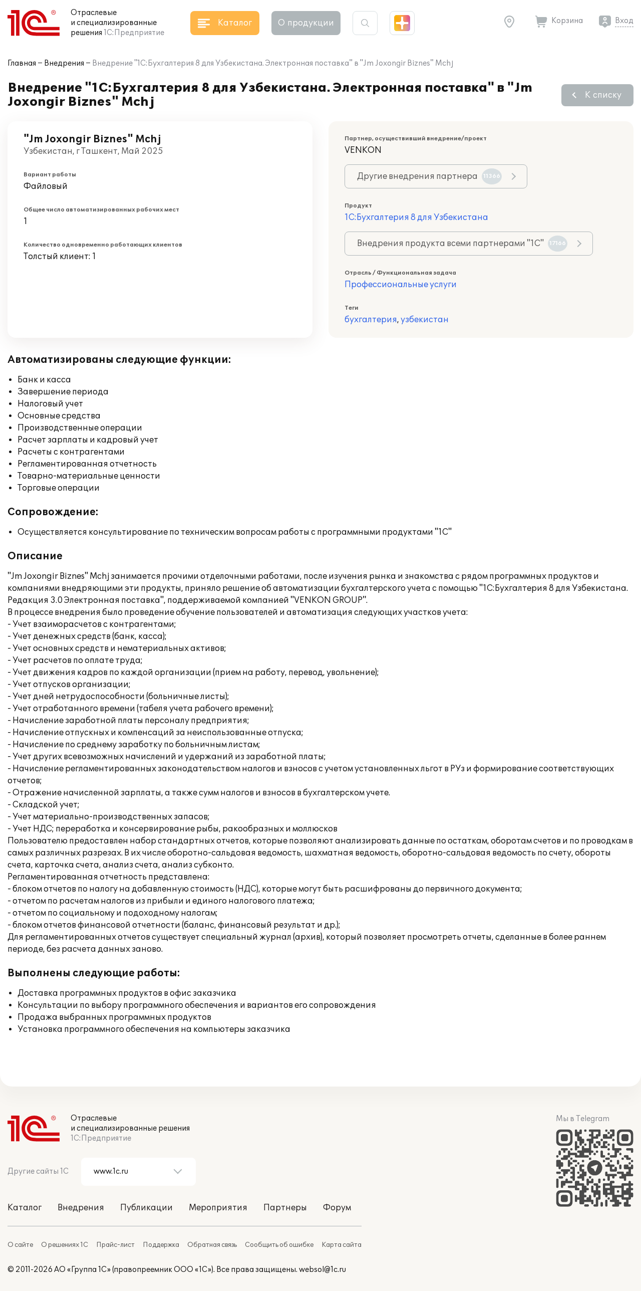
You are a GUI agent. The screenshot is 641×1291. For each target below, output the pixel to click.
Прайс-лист (115, 1245)
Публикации (146, 1208)
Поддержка (161, 1245)
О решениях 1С (64, 1245)
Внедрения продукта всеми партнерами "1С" (462, 244)
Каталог (25, 1208)
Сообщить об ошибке (279, 1245)
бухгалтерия (371, 320)
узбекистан (425, 320)
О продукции (306, 23)
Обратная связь (212, 1245)
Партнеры (285, 1208)
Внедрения (64, 63)
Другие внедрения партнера (429, 176)
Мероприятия (218, 1208)
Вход (624, 21)
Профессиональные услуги (401, 285)
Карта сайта (342, 1245)
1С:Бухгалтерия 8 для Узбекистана (416, 217)
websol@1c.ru (322, 1269)
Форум (337, 1208)
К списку (603, 95)
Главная (22, 63)
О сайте (20, 1245)
